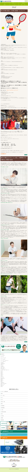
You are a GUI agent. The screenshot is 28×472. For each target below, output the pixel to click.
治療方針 (4, 437)
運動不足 (2, 385)
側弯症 (1, 364)
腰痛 (1, 379)
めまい (2, 399)
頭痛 (1, 386)
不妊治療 (2, 362)
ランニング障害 (2, 361)
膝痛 (1, 381)
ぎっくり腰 (2, 355)
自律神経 (2, 382)
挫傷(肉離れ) (3, 407)
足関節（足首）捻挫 (3, 383)
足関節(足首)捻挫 (3, 411)
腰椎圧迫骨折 (2, 378)
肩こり (2, 397)
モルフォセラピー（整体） (4, 360)
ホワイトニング (2, 358)
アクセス (5, 434)
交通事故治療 (2, 363)
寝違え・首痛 (3, 401)
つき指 (2, 409)
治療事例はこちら (7, 431)
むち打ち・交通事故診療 (4, 391)
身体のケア (2, 384)
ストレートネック (3, 357)
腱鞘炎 (1, 380)
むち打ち (2, 356)
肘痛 (1, 413)
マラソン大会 (2, 359)
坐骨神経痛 (2, 405)
